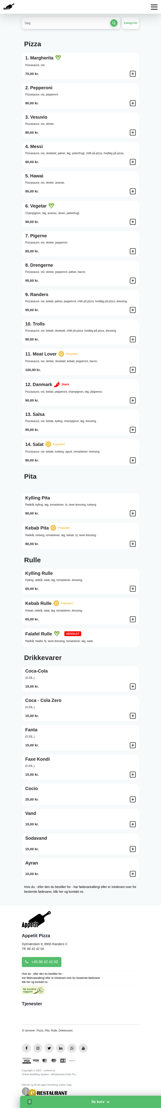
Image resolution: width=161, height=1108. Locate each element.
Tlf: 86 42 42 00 (33, 949)
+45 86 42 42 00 (41, 962)
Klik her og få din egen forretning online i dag (46, 1084)
